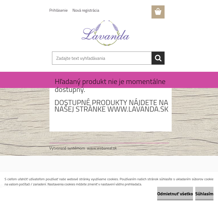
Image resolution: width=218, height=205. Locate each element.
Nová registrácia (85, 10)
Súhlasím (204, 193)
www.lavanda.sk (138, 108)
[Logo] (106, 33)
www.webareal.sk (102, 148)
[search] (158, 58)
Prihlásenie (58, 10)
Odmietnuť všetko (175, 193)
